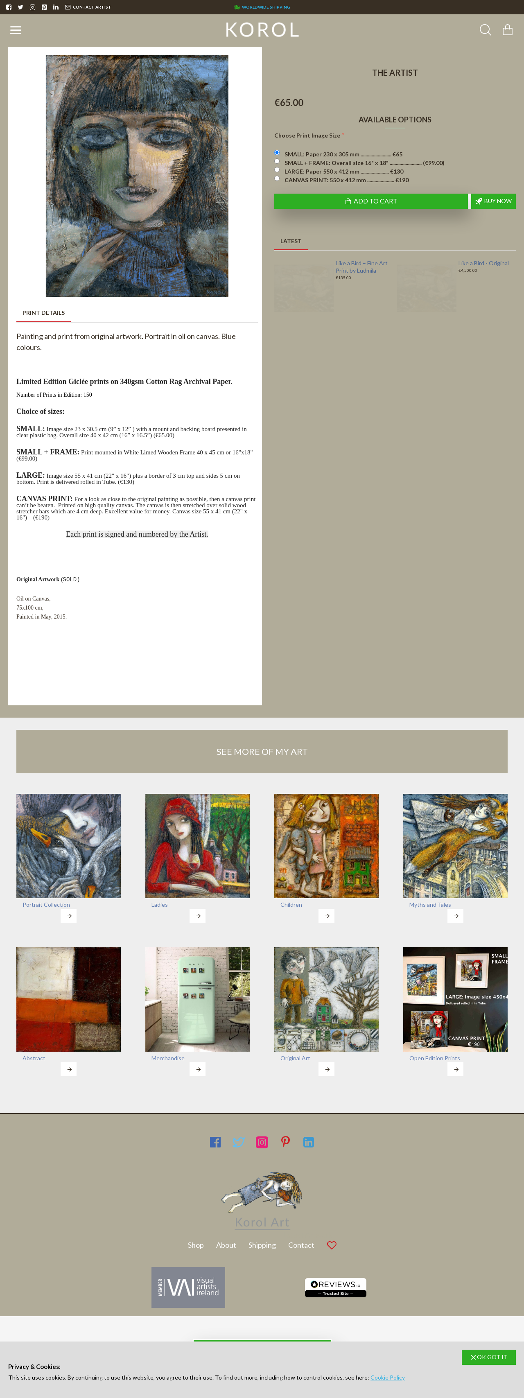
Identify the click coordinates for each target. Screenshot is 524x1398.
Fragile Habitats (356, 263)
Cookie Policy (387, 1377)
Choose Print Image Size (307, 135)
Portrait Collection (46, 904)
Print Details (44, 312)
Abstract (34, 1058)
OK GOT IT (492, 1356)
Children (291, 904)
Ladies (159, 904)
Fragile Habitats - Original (480, 267)
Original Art (295, 1058)
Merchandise (168, 1058)
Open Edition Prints (434, 1058)
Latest (291, 240)
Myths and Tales (430, 904)
